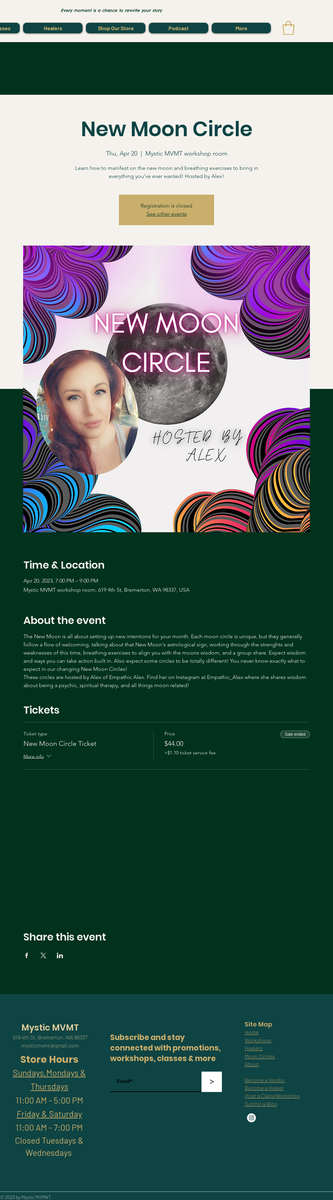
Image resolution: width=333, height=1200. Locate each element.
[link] (288, 28)
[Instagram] (251, 1117)
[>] (211, 1082)
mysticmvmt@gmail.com (50, 1045)
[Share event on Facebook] (26, 955)
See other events (166, 214)
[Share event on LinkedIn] (60, 955)
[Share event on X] (43, 955)
